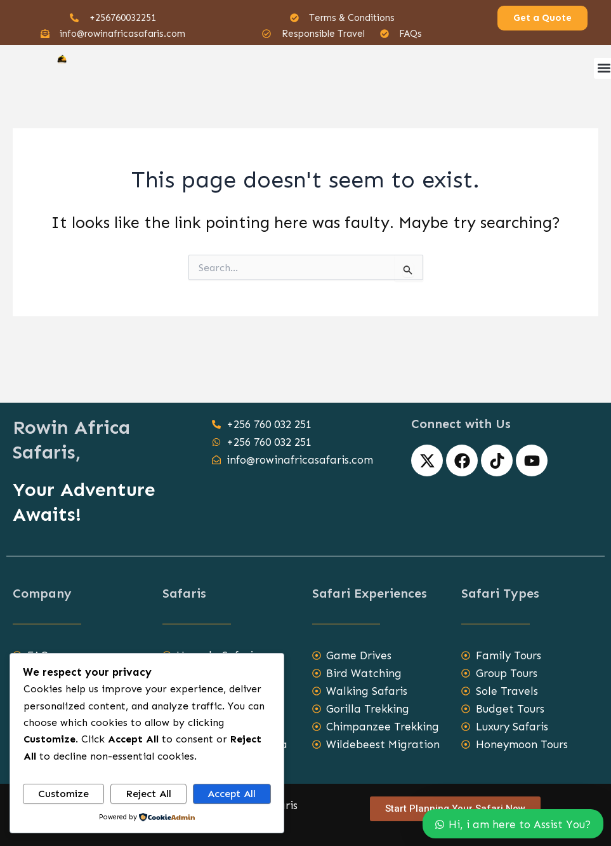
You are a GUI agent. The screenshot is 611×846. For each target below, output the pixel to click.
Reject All (148, 794)
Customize (63, 794)
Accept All (231, 794)
